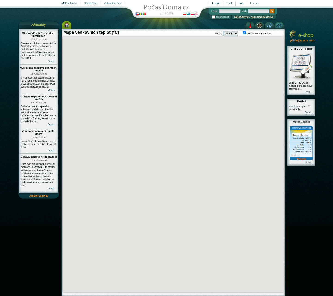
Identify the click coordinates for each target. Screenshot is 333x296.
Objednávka (241, 16)
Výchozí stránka (66, 25)
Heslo (243, 11)
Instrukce (293, 106)
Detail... (52, 61)
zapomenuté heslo (262, 16)
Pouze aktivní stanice (258, 33)
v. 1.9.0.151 (166, 13)
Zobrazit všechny (38, 196)
